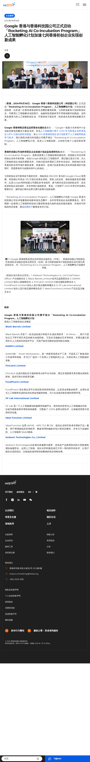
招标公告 (50, 534)
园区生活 (51, 517)
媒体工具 (9, 546)
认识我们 (9, 510)
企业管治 (9, 540)
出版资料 (9, 534)
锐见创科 (51, 510)
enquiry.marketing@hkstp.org (21, 573)
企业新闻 (9, 15)
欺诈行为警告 (14, 630)
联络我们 (78, 5)
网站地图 (9, 620)
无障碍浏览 (10, 608)
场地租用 (9, 523)
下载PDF (54, 759)
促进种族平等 (11, 614)
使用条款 (9, 602)
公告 (49, 546)
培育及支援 (10, 517)
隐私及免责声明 (12, 589)
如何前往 (20, 492)
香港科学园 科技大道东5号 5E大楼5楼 (23, 568)
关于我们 (9, 492)
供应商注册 (10, 552)
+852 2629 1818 (14, 579)
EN (29, 492)
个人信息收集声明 (12, 596)
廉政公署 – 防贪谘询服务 (43, 630)
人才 (49, 523)
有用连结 (50, 540)
